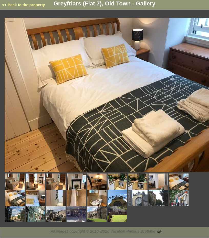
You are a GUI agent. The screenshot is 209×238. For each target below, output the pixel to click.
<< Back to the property (23, 5)
